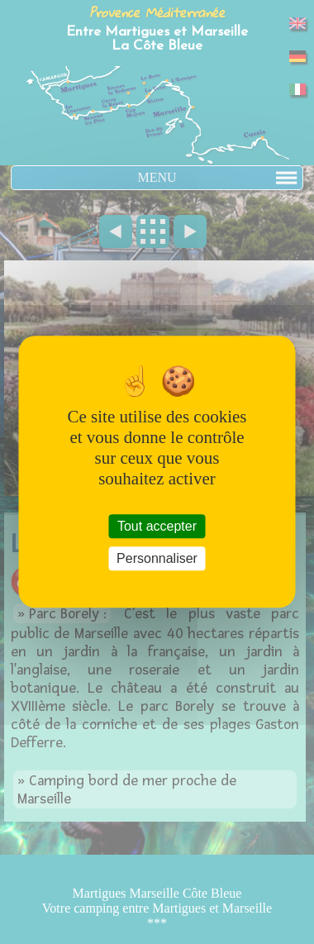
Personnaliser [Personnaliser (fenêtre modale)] (157, 559)
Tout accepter (157, 526)
